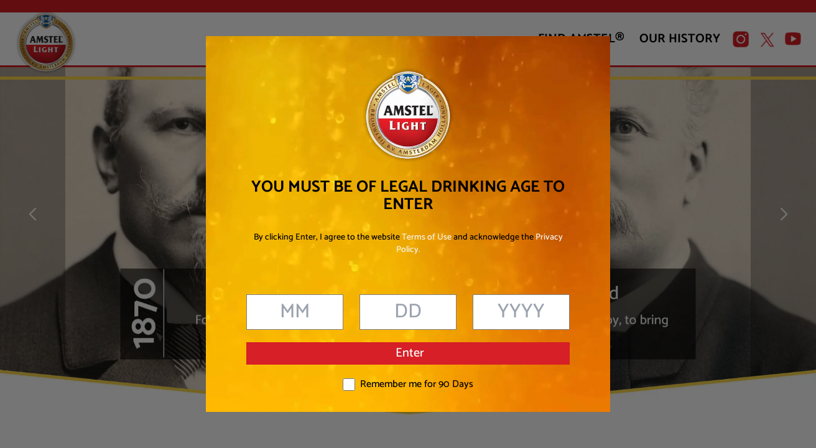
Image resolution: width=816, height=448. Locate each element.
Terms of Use (427, 237)
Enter (410, 353)
